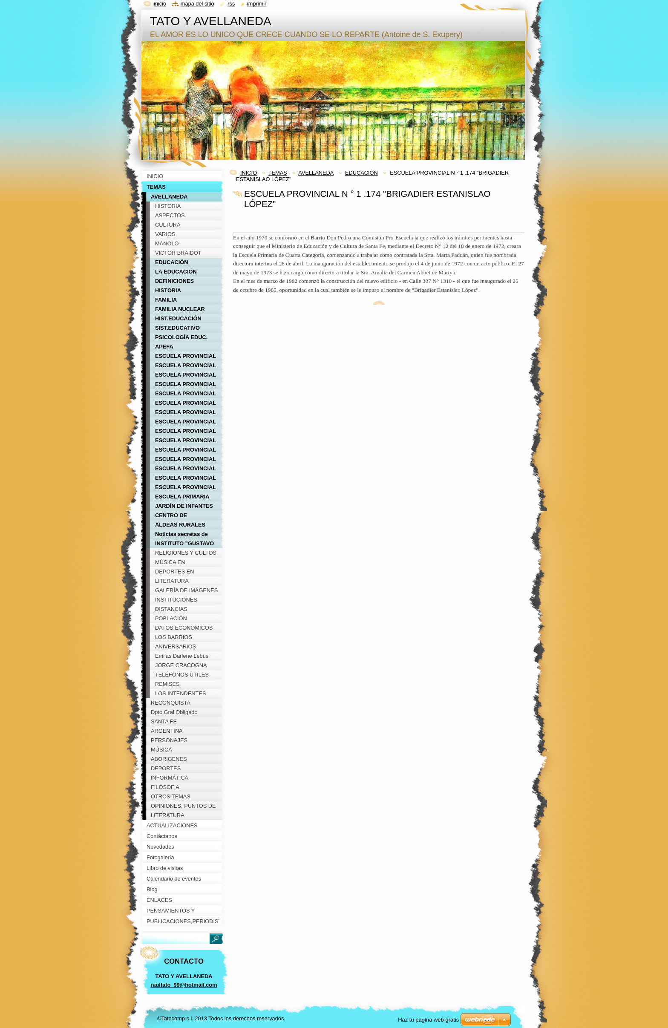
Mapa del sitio (197, 3)
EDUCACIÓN (361, 173)
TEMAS (277, 173)
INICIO (248, 173)
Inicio (160, 3)
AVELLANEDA (316, 173)
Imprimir (257, 3)
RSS (231, 3)
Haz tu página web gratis (428, 1019)
